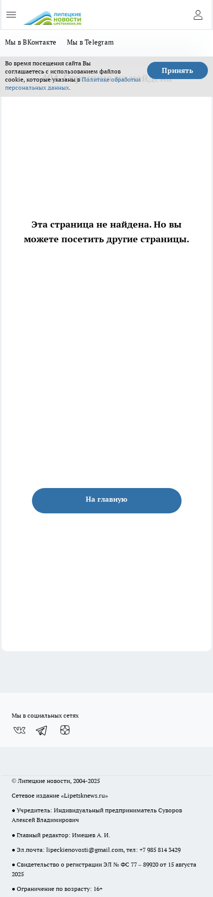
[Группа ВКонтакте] (19, 730)
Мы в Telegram (90, 42)
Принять (177, 70)
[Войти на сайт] (198, 15)
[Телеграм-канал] (42, 730)
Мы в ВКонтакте (31, 42)
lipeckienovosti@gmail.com (84, 849)
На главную (106, 499)
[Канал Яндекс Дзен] (65, 730)
